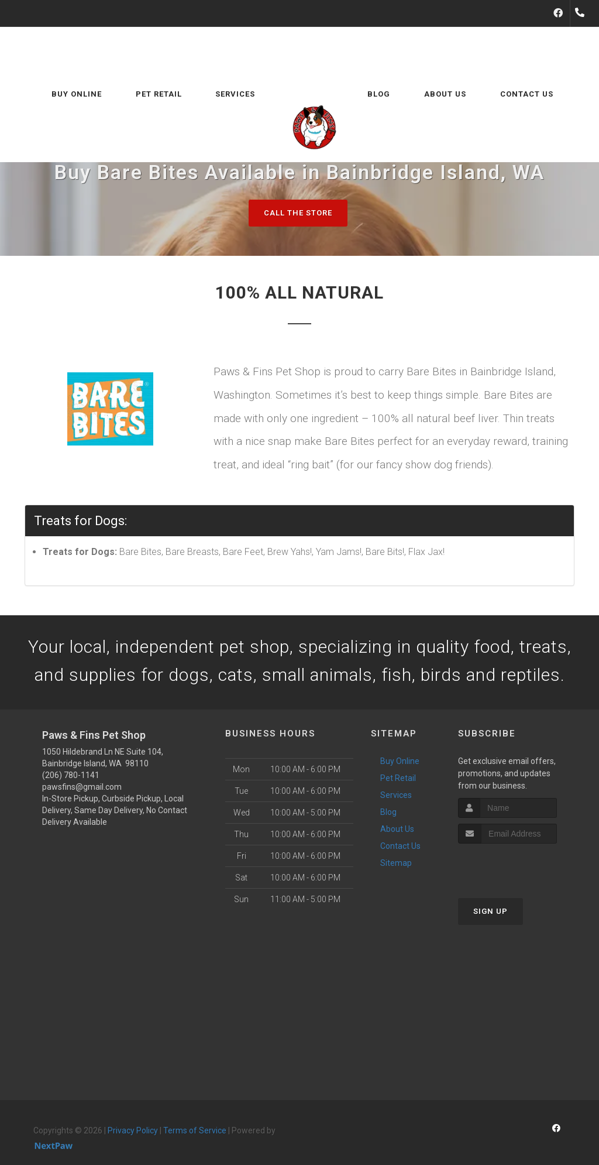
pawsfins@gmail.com (82, 786)
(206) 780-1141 (70, 775)
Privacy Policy (133, 1130)
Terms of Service (194, 1130)
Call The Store (298, 212)
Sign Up (490, 911)
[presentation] (520, 865)
